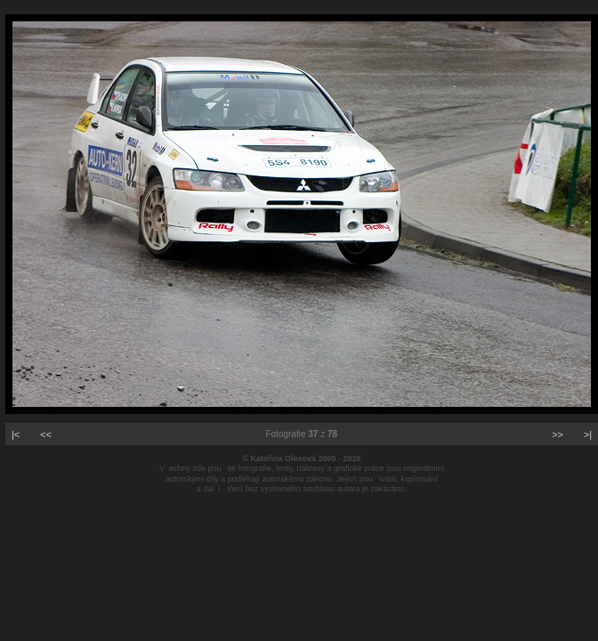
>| (588, 434)
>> (557, 434)
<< (46, 434)
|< (16, 434)
